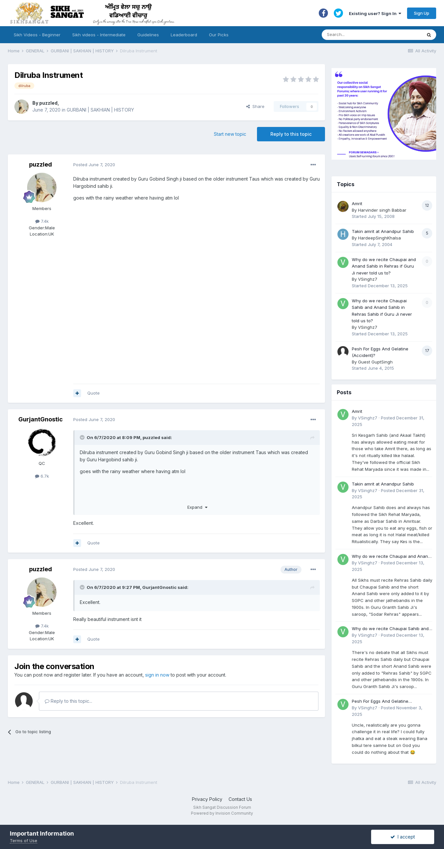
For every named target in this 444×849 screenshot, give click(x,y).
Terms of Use (23, 840)
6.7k (42, 476)
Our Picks (219, 34)
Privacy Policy (207, 799)
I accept (402, 837)
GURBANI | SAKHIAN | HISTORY (100, 110)
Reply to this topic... (68, 701)
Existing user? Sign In (375, 13)
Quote (93, 393)
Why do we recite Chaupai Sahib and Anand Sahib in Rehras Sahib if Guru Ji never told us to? (391, 629)
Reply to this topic (291, 134)
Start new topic (230, 134)
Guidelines (148, 34)
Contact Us (240, 799)
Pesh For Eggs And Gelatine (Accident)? (380, 702)
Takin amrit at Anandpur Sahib (383, 231)
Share (255, 106)
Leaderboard (184, 34)
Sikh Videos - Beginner (37, 34)
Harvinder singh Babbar (382, 210)
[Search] (365, 34)
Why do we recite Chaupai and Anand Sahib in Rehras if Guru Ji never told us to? (384, 266)
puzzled (48, 103)
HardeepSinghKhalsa (379, 237)
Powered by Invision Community (222, 813)
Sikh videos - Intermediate (99, 34)
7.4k (42, 221)
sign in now (157, 675)
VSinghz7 (367, 279)
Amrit (357, 203)
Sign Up (421, 13)
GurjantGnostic (40, 419)
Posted (94, 164)
